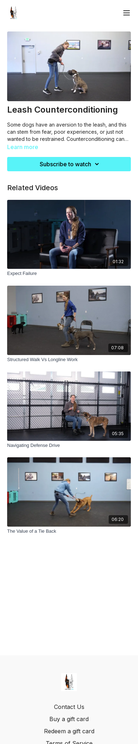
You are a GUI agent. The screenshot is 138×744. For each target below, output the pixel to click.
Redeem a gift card (69, 731)
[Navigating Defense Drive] (69, 445)
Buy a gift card (69, 719)
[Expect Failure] (69, 273)
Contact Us (69, 706)
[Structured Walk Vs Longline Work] (69, 359)
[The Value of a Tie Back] (69, 531)
